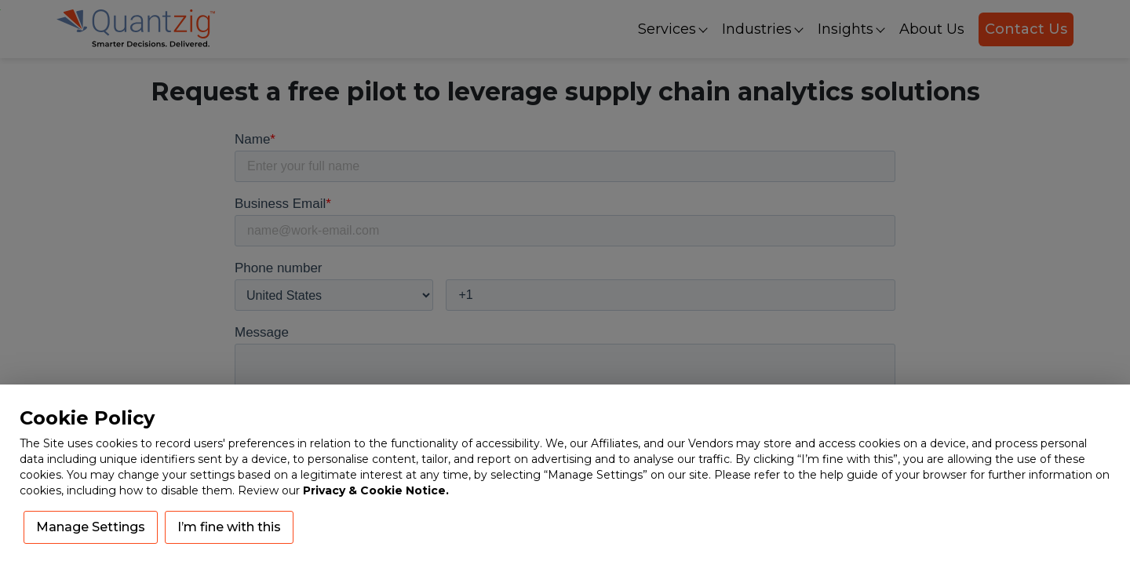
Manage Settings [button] (90, 526)
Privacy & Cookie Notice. (376, 490)
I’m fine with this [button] (229, 526)
